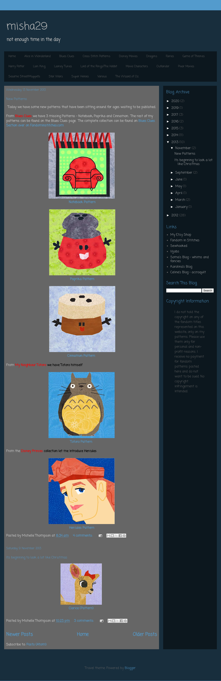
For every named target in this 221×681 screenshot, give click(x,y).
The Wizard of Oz (127, 76)
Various (102, 76)
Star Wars (56, 76)
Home (12, 56)
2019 (175, 108)
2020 (175, 101)
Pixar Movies (186, 66)
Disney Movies (128, 56)
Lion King (39, 66)
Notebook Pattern (82, 202)
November (183, 148)
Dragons (151, 56)
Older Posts (145, 634)
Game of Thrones (194, 56)
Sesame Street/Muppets (24, 76)
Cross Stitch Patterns (96, 56)
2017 (175, 114)
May (179, 186)
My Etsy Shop (180, 234)
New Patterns (16, 99)
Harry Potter (16, 66)
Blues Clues (66, 56)
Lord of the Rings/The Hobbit (99, 66)
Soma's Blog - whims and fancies (189, 259)
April (179, 193)
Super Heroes (80, 76)
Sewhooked (178, 246)
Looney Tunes (63, 66)
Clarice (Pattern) (81, 608)
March (180, 200)
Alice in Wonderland (37, 56)
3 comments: (84, 621)
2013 (175, 142)
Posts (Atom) (36, 644)
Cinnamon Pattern (81, 355)
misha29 (27, 26)
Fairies (170, 56)
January (182, 207)
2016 (175, 121)
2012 (175, 215)
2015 (175, 128)
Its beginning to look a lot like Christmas (36, 557)
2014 (175, 135)
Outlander (163, 66)
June (179, 179)
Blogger (130, 668)
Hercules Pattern (81, 527)
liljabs (174, 251)
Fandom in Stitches (185, 240)
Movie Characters (137, 66)
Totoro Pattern (81, 441)
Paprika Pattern (82, 279)
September (184, 172)
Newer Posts (19, 634)
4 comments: (83, 535)
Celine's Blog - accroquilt (188, 272)
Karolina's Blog (181, 266)
